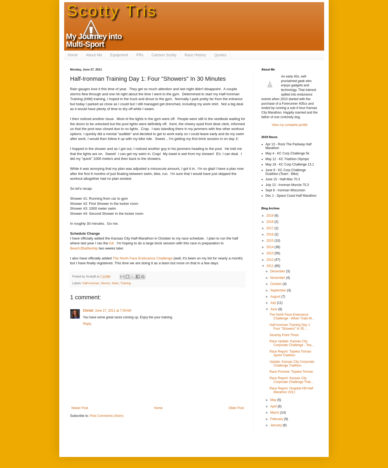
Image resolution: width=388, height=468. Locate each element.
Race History (195, 55)
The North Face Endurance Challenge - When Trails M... (291, 316)
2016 (270, 234)
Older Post (236, 408)
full (111, 243)
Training (125, 283)
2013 (270, 253)
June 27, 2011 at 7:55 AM (113, 310)
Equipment (119, 55)
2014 (270, 247)
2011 (270, 266)
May (273, 400)
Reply (87, 324)
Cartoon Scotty (163, 55)
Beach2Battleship (84, 248)
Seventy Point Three (284, 335)
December (278, 271)
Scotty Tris (112, 11)
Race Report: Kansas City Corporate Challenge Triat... (291, 380)
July (273, 303)
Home (73, 55)
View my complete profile (289, 125)
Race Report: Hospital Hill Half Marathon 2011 (291, 390)
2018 (270, 222)
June (274, 309)
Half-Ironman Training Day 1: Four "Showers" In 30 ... (290, 326)
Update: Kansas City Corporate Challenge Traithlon (291, 363)
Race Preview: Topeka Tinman (291, 372)
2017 (270, 228)
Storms (105, 283)
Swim (115, 283)
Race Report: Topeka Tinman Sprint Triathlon (290, 353)
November (278, 278)
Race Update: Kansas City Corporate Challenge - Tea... (291, 343)
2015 (270, 240)
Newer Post (79, 408)
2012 (270, 260)
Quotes (220, 55)
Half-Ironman (90, 283)
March (275, 412)
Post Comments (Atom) (106, 416)
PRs (139, 55)
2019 (270, 215)
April (274, 406)
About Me (94, 55)
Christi (88, 310)
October (276, 284)
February (277, 419)
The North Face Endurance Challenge (142, 258)
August (275, 296)
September (278, 290)
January (276, 425)
